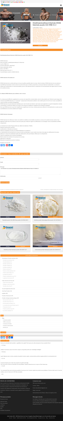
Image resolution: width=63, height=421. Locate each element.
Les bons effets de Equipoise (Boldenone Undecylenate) (44, 400)
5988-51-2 (51, 30)
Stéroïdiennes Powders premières (9, 258)
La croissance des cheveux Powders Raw (10, 305)
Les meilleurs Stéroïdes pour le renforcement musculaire (45, 399)
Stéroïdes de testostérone (7, 260)
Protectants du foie (6, 307)
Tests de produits (4, 403)
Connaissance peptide (7, 320)
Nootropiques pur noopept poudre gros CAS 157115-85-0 (51, 189)
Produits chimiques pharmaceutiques (43, 14)
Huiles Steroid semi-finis (7, 280)
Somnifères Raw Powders (7, 301)
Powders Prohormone (6, 295)
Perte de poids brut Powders (8, 303)
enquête (40, 45)
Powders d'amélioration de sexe (8, 276)
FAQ (1, 408)
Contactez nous (52, 417)
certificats (2, 405)
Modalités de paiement (5, 410)
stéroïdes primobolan (6, 267)
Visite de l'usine (3, 401)
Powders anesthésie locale (7, 308)
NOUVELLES (5, 327)
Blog (3, 318)
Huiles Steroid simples (7, 282)
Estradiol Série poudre (7, 274)
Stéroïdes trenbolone (6, 265)
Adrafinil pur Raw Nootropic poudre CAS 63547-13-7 (15, 249)
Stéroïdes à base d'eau (7, 286)
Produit (14, 417)
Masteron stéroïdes (6, 269)
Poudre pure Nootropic (47, 39)
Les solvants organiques (7, 310)
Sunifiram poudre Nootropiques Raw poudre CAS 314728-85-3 (47, 220)
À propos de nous (41, 417)
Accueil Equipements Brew (7, 288)
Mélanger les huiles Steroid (8, 284)
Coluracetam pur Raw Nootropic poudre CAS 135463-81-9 (47, 249)
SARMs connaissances (7, 321)
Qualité (2, 406)
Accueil (10, 417)
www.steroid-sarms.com (40, 383)
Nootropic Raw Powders (57, 14)
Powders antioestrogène (7, 272)
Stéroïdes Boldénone (6, 261)
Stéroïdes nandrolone (7, 263)
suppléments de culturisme (8, 278)
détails (8, 217)
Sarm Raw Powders (6, 291)
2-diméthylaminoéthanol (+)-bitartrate (47, 29)
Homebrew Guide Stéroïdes (8, 325)
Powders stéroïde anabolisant (8, 270)
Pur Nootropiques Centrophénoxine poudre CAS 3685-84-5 (11, 189)
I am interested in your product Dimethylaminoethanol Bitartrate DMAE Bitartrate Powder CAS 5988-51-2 (30, 171)
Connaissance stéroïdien (7, 323)
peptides (4, 293)
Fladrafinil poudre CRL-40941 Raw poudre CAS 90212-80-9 (15, 220)
